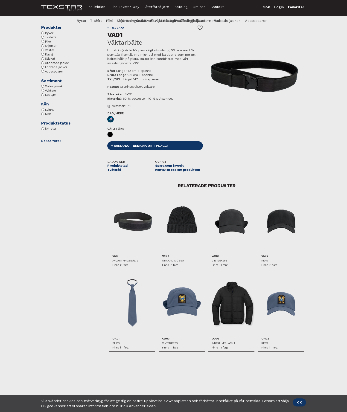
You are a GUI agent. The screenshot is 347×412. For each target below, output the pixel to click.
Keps (264, 260)
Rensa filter (51, 141)
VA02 (264, 256)
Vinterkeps (219, 260)
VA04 (165, 256)
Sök (266, 7)
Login (279, 7)
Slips (116, 343)
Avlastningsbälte (125, 260)
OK (299, 402)
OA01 (116, 338)
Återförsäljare (157, 7)
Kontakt (217, 7)
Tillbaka (117, 27)
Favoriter (296, 7)
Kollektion (96, 7)
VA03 (215, 256)
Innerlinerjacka (223, 343)
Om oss (199, 7)
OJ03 (215, 338)
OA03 (166, 338)
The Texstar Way (125, 7)
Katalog (181, 7)
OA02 (265, 338)
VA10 (115, 256)
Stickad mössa (173, 260)
